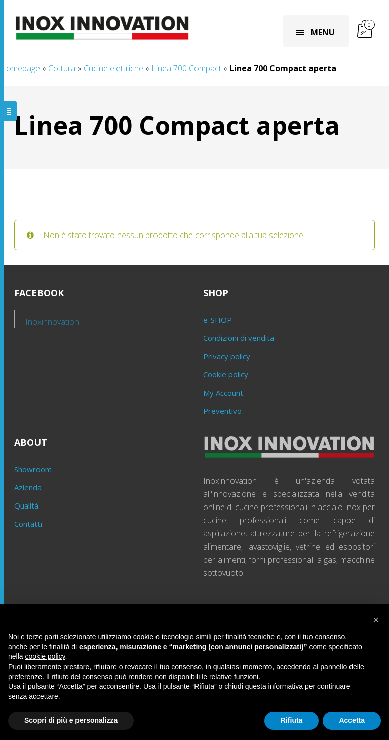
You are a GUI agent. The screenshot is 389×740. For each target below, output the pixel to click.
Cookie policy (225, 374)
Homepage (20, 68)
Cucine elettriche (113, 68)
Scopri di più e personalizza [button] (71, 720)
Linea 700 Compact (186, 68)
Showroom (33, 469)
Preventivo (222, 411)
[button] (376, 620)
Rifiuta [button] (292, 720)
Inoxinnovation (52, 321)
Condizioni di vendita (238, 338)
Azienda (28, 487)
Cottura (61, 68)
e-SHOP (217, 320)
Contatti (28, 524)
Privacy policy (226, 356)
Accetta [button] (352, 720)
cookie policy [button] (45, 656)
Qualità (26, 505)
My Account (223, 392)
